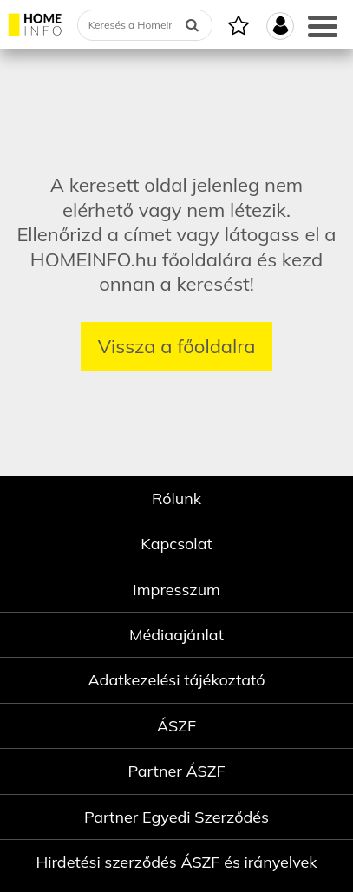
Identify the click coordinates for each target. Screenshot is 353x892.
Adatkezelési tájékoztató (176, 680)
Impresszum (176, 590)
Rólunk (176, 498)
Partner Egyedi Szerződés (176, 817)
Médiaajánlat (176, 635)
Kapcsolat (176, 544)
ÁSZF (176, 726)
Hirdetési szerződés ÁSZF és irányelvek (176, 862)
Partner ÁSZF (176, 771)
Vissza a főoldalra (177, 346)
